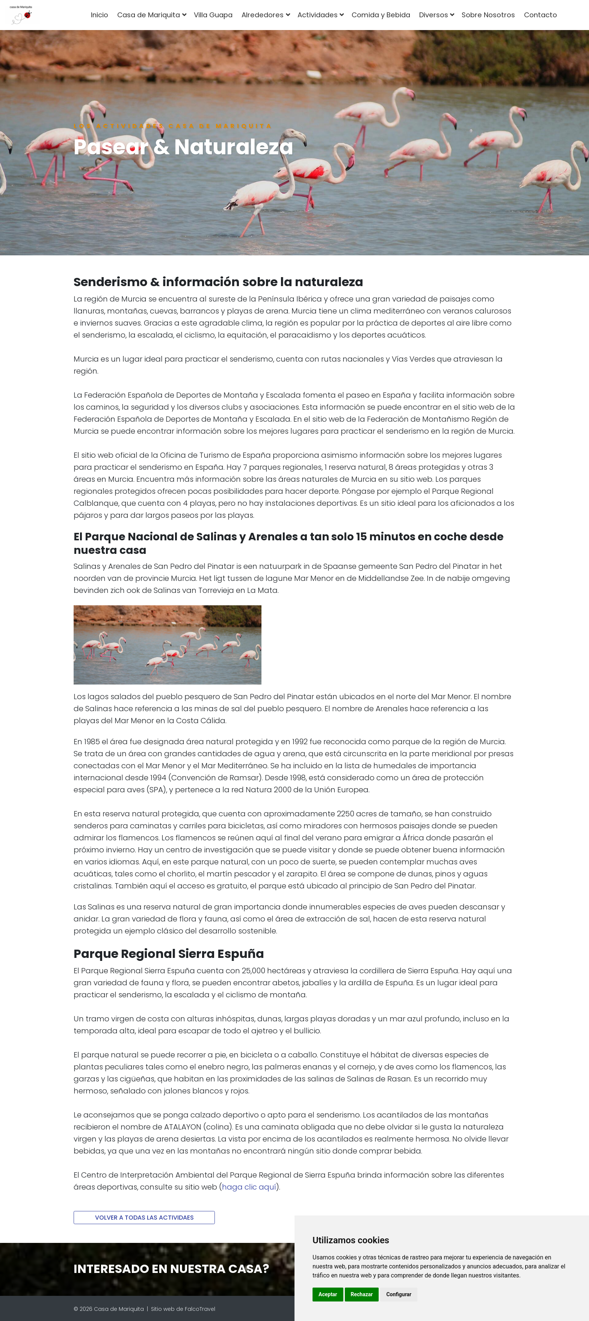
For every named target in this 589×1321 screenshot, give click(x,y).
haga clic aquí (249, 1187)
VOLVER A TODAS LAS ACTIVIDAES (144, 1217)
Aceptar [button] (328, 1294)
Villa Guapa (213, 15)
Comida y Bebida (381, 15)
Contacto (540, 15)
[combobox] (573, 15)
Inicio (99, 15)
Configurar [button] (398, 1294)
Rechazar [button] (362, 1294)
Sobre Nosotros (488, 15)
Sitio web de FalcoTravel (183, 1309)
